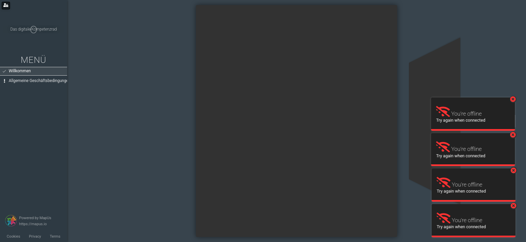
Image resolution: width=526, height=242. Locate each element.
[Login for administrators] (6, 5)
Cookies (13, 236)
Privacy (35, 236)
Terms (55, 236)
